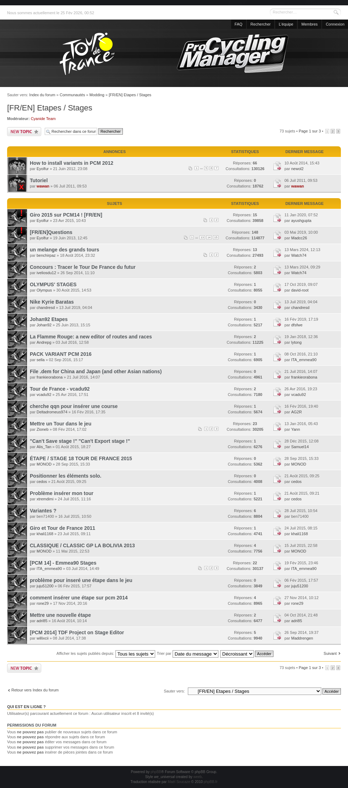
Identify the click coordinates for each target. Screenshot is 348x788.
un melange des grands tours (64, 249)
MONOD (44, 464)
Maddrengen (302, 638)
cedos (42, 481)
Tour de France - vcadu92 (60, 389)
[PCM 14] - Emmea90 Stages (63, 563)
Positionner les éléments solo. (66, 476)
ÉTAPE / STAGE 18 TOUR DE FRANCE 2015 (81, 458)
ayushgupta (301, 220)
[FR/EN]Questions (51, 232)
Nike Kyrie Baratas (52, 302)
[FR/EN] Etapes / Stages (130, 95)
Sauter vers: (174, 691)
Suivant (330, 653)
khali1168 (45, 534)
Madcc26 (299, 238)
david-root (300, 290)
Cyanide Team (43, 118)
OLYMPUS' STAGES (53, 284)
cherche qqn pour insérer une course (74, 406)
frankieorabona (49, 377)
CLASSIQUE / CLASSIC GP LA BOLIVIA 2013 (82, 545)
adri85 (42, 621)
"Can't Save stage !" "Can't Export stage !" (80, 441)
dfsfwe (297, 325)
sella (41, 360)
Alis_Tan (44, 447)
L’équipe (286, 24)
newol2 (297, 169)
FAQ (239, 24)
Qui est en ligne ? (26, 707)
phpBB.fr (211, 782)
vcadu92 (44, 394)
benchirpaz (46, 255)
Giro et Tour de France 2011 (62, 528)
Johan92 (44, 325)
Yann (295, 429)
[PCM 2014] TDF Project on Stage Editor (77, 632)
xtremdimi (45, 499)
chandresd (46, 307)
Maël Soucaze (179, 782)
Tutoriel (39, 180)
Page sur (310, 131)
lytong (296, 342)
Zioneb (43, 429)
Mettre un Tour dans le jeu (60, 423)
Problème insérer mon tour (61, 493)
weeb (197, 777)
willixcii (43, 638)
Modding (96, 95)
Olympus (44, 290)
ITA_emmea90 (303, 360)
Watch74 (298, 255)
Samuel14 (300, 447)
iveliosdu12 (46, 273)
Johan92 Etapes (49, 319)
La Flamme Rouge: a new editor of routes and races (91, 336)
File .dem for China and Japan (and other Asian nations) (96, 371)
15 (215, 237)
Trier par (187, 653)
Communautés (72, 95)
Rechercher (260, 24)
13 (202, 237)
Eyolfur (43, 169)
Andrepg (44, 342)
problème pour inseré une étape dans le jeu (81, 580)
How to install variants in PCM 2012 (71, 163)
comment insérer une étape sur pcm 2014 (78, 597)
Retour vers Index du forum (35, 690)
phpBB (156, 772)
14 (209, 237)
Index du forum (42, 95)
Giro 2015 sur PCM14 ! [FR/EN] (66, 215)
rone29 (43, 603)
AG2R (296, 412)
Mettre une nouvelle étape (60, 615)
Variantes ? (43, 510)
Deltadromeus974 (52, 412)
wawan (43, 186)
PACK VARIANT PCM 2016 (61, 354)
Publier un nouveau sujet (24, 131)
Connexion (335, 24)
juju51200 (45, 586)
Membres (309, 24)
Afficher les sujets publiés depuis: (105, 653)
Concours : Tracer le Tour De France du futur (83, 267)
